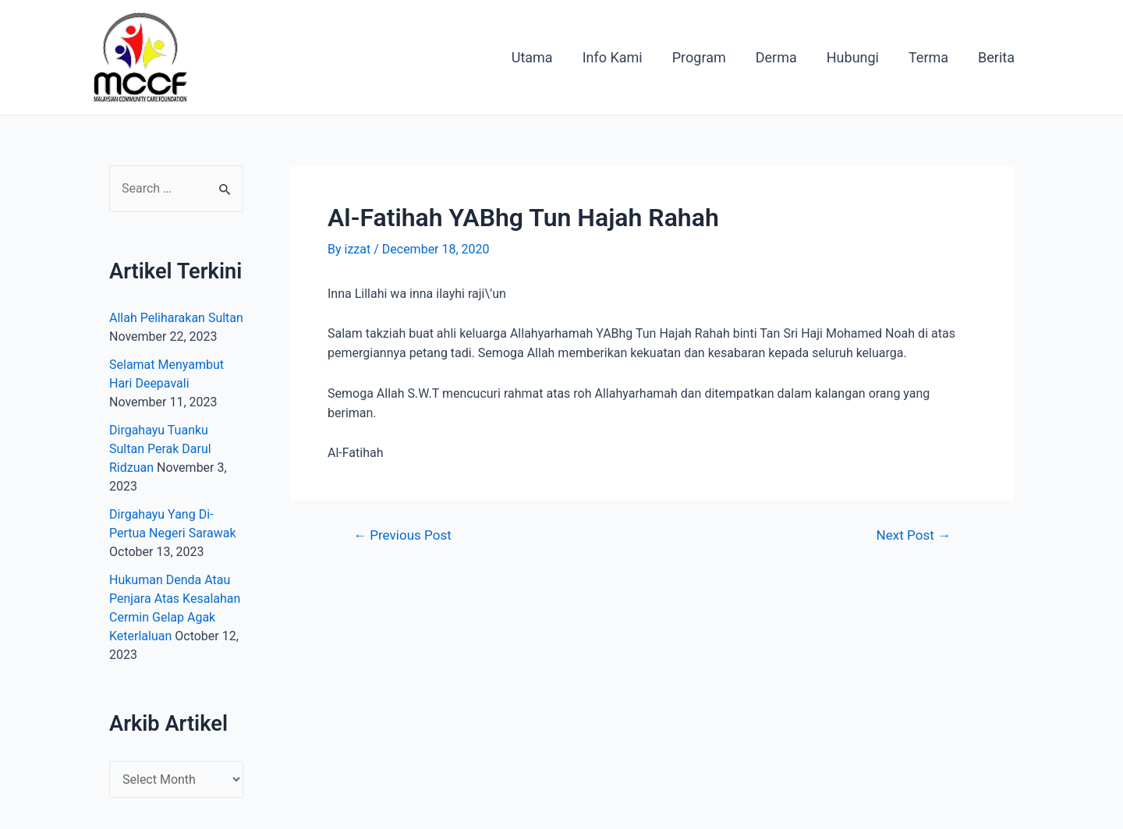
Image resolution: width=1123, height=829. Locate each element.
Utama (542, 57)
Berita (997, 57)
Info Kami (621, 57)
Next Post (914, 535)
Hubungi (857, 57)
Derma (781, 57)
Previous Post (402, 535)
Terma (931, 57)
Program (706, 57)
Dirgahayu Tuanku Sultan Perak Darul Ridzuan (160, 449)
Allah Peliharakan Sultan (176, 317)
